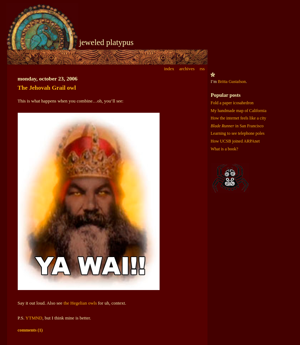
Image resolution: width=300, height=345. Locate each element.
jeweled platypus (106, 42)
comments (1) (30, 330)
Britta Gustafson (232, 81)
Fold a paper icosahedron (232, 102)
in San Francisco (237, 125)
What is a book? (224, 148)
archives (186, 68)
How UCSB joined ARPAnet (235, 141)
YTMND (34, 318)
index (169, 68)
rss (202, 68)
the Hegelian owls (80, 303)
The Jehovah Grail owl (47, 87)
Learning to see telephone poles (238, 133)
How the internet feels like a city (238, 118)
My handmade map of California (238, 110)
